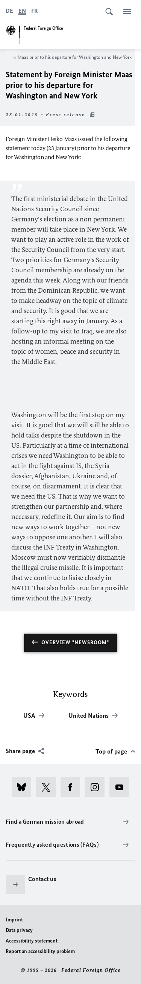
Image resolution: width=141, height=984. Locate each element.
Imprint (14, 919)
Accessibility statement (32, 941)
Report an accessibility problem (40, 951)
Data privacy (19, 930)
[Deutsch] (9, 11)
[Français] (34, 11)
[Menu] (127, 11)
